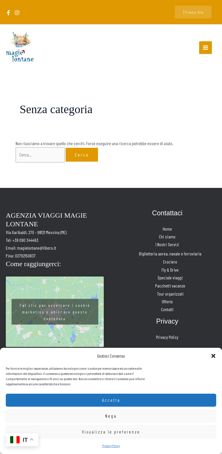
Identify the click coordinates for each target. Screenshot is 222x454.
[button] (213, 356)
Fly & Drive (170, 271)
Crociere (170, 263)
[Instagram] (17, 13)
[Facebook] (8, 13)
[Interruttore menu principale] (205, 48)
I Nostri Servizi (167, 246)
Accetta (111, 400)
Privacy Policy (111, 446)
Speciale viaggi (170, 278)
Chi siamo (167, 238)
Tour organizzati (170, 294)
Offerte (167, 302)
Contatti (167, 310)
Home (167, 230)
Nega (111, 415)
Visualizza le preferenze (111, 431)
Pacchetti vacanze (170, 286)
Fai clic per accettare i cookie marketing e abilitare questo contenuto (55, 313)
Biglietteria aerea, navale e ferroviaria (170, 255)
